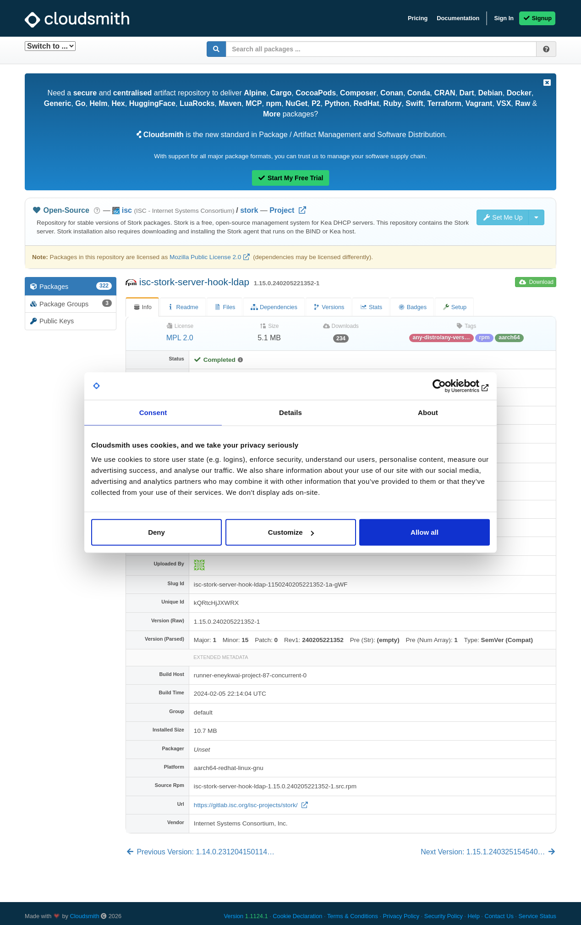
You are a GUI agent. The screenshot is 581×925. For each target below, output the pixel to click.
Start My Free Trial (290, 178)
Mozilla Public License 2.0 (205, 257)
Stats (371, 307)
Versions (329, 307)
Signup (537, 18)
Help (473, 916)
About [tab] (428, 412)
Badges (412, 307)
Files (225, 307)
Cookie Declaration (297, 916)
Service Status (537, 916)
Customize (291, 532)
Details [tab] (290, 412)
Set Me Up (502, 217)
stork (249, 210)
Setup (454, 307)
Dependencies (274, 307)
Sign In (504, 18)
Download (536, 282)
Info (142, 307)
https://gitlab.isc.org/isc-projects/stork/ (246, 805)
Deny (156, 532)
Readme (182, 307)
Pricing (418, 18)
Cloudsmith (84, 916)
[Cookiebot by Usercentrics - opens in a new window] (450, 386)
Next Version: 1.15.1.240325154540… (488, 852)
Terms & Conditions (352, 916)
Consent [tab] (153, 412)
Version (246, 916)
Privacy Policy (401, 916)
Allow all (424, 532)
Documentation (458, 18)
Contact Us (498, 916)
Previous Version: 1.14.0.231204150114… (200, 852)
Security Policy (443, 916)
